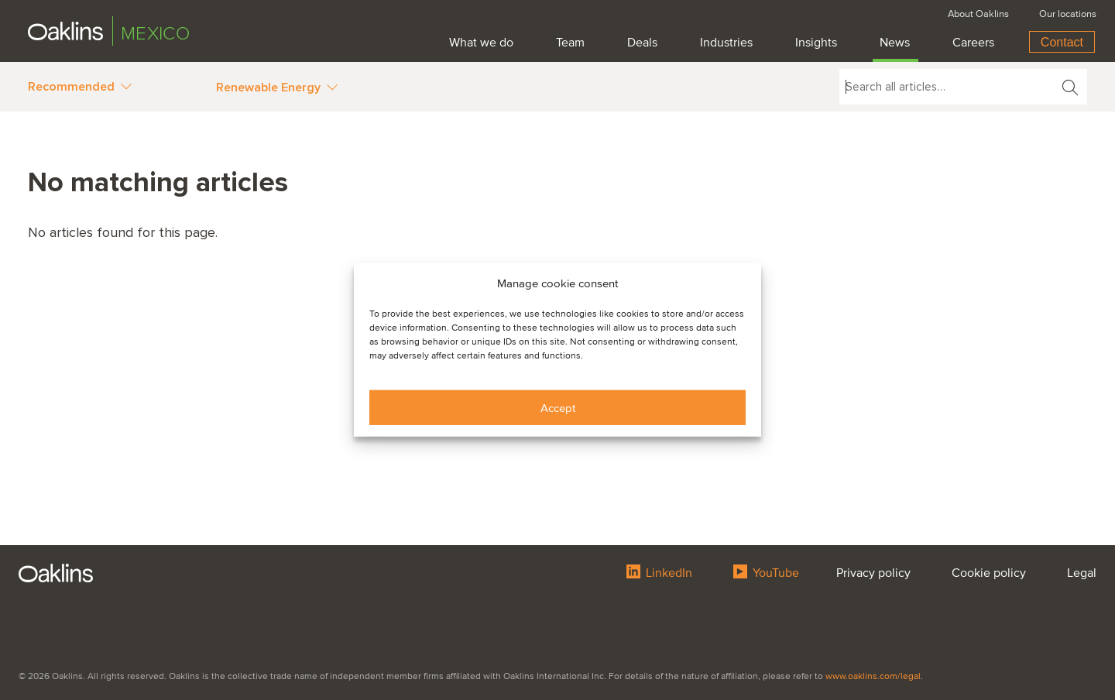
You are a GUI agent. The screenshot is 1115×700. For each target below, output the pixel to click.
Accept (557, 408)
